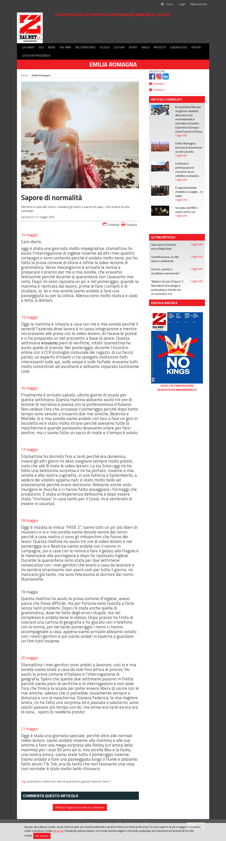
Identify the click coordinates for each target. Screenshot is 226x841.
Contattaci (156, 83)
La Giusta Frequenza (36, 55)
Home (24, 75)
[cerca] (170, 4)
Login (182, 4)
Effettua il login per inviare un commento (79, 807)
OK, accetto (42, 836)
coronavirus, (34, 781)
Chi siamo (28, 47)
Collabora (156, 89)
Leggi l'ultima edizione (177, 386)
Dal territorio (85, 47)
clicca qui (58, 831)
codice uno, (49, 781)
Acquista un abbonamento (177, 390)
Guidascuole (178, 47)
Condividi (111, 224)
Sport (133, 47)
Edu (41, 47)
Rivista (196, 47)
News (51, 47)
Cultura (119, 47)
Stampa (129, 224)
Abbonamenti (198, 4)
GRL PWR (65, 47)
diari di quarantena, (69, 781)
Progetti (160, 47)
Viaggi (145, 47)
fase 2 (107, 781)
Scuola (104, 47)
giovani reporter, (92, 781)
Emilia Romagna (113, 64)
